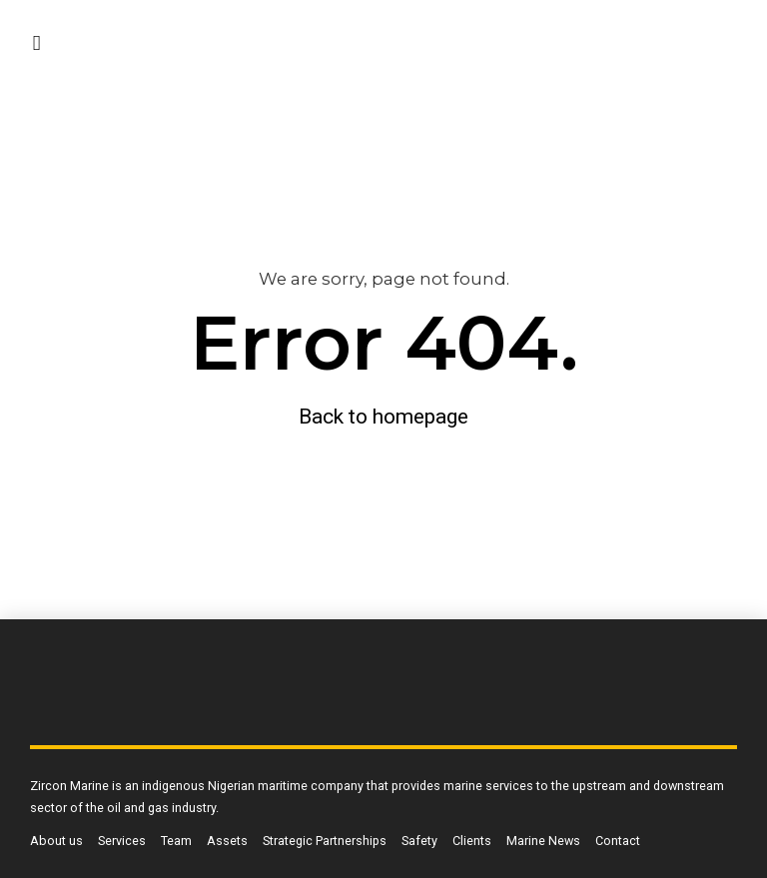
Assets (227, 840)
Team (176, 840)
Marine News (543, 840)
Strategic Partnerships (324, 840)
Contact (617, 840)
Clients (471, 840)
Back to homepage (383, 417)
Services (122, 840)
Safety (419, 840)
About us (56, 840)
